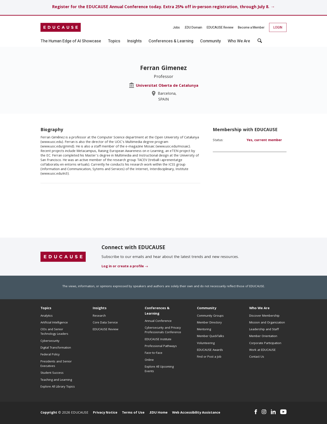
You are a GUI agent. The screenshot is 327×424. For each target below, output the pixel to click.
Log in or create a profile (123, 267)
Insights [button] (134, 41)
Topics (45, 308)
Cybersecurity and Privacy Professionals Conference (163, 330)
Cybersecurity (49, 341)
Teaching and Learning (56, 380)
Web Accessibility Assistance (196, 413)
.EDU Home (158, 413)
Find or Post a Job (209, 356)
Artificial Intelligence (54, 322)
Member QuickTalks (210, 336)
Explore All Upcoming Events (159, 369)
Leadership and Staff (264, 329)
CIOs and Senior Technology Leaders (54, 332)
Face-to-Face (153, 353)
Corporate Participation (265, 343)
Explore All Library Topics (57, 386)
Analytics (46, 315)
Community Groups (210, 315)
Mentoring (204, 329)
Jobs (176, 27)
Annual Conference (158, 321)
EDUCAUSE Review (220, 27)
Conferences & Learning (157, 311)
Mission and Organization (267, 322)
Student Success (52, 373)
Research (99, 315)
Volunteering (206, 343)
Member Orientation (263, 336)
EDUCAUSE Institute (158, 339)
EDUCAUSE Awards (210, 350)
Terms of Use (133, 413)
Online (149, 360)
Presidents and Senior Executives (56, 364)
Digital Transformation (55, 347)
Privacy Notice (105, 413)
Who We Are (259, 308)
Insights (100, 308)
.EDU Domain (193, 27)
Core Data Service (105, 322)
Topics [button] (114, 41)
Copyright (48, 413)
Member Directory (209, 322)
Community (206, 308)
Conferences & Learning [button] (171, 41)
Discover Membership (264, 315)
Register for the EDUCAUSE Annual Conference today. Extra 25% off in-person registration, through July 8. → (163, 7)
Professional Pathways (161, 346)
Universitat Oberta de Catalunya (167, 86)
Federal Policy (50, 354)
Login (277, 27)
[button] (260, 42)
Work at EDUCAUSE (262, 350)
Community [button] (210, 41)
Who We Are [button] (239, 41)
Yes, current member (264, 140)
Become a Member (251, 27)
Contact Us (256, 356)
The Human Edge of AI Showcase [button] (70, 41)
